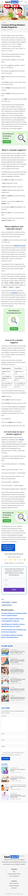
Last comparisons (14, 876)
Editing (12, 776)
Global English (14, 677)
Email (3, 740)
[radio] (4, 560)
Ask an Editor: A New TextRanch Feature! (17, 770)
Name (3, 733)
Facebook (14, 888)
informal (21, 439)
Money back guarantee (14, 874)
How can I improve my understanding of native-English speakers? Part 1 (17, 796)
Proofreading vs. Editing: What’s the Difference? (17, 778)
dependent (14, 293)
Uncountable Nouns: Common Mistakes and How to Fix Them (17, 689)
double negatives (6, 602)
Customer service (14, 883)
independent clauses (20, 245)
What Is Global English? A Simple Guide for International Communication (17, 680)
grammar (14, 602)
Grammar (4, 22)
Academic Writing (14, 668)
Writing (21, 776)
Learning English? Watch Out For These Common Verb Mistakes (17, 698)
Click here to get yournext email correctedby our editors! (8, 547)
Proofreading (17, 776)
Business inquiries (14, 885)
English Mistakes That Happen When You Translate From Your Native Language (17, 661)
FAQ (14, 871)
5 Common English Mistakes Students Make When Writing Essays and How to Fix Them (17, 671)
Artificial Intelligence (15, 784)
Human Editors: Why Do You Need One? (18, 787)
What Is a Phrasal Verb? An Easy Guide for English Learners (17, 652)
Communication (14, 793)
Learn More (7, 141)
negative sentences (7, 605)
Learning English (14, 649)
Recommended (4, 764)
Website (3, 746)
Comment (4, 716)
